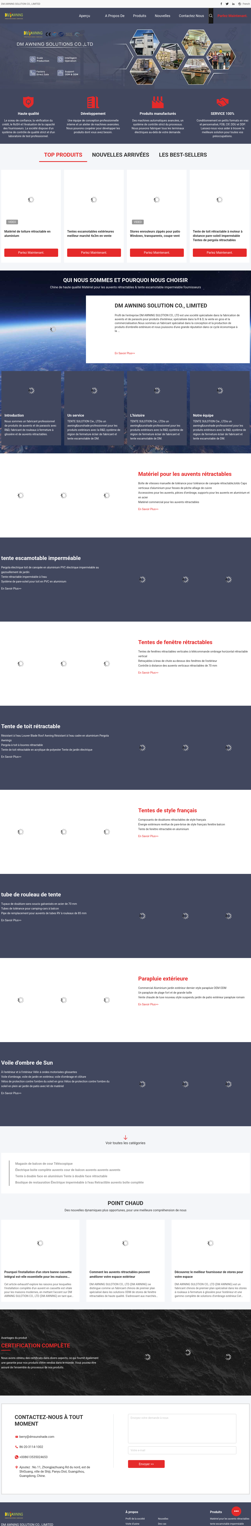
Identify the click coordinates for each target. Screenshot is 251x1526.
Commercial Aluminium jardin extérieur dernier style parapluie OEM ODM (182, 987)
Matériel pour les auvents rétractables (185, 474)
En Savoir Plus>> (125, 353)
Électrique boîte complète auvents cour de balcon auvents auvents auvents (67, 1170)
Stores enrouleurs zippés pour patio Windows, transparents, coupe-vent (155, 234)
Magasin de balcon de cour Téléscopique (44, 1164)
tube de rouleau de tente (31, 894)
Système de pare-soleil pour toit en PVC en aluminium (33, 581)
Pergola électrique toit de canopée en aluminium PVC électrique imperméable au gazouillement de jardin (50, 570)
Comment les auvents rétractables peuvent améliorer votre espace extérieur (119, 1274)
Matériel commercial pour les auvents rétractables (168, 502)
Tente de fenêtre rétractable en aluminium (163, 829)
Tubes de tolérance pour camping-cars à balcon (30, 908)
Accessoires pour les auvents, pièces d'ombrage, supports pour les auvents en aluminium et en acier (194, 495)
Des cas (162, 1523)
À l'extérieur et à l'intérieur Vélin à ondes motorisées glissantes (39, 1072)
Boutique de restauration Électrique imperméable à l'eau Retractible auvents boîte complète (79, 1182)
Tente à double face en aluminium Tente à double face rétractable (61, 1176)
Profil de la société (135, 1518)
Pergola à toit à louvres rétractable (22, 745)
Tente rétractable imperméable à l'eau (24, 576)
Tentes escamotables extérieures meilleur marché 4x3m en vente (90, 234)
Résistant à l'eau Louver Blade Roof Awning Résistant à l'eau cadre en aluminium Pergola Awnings (55, 738)
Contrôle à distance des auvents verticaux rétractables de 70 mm (177, 665)
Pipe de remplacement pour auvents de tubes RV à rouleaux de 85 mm (44, 913)
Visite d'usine (132, 1523)
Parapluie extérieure (163, 978)
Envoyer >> (146, 1464)
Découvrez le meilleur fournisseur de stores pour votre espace (209, 1274)
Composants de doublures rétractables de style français (172, 819)
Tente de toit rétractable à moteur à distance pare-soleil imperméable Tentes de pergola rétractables (217, 236)
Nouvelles (163, 1518)
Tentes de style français (167, 810)
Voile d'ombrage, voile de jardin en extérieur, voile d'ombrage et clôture (43, 1076)
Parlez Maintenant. (31, 252)
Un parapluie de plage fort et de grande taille (165, 992)
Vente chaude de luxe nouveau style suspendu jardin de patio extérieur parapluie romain (191, 997)
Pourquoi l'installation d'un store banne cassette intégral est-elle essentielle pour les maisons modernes (38, 1274)
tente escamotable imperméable (41, 558)
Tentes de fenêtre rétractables (175, 642)
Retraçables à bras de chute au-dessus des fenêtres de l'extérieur (177, 660)
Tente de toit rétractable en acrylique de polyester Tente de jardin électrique (46, 749)
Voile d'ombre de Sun (27, 1063)
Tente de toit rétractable (30, 726)
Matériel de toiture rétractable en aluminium (27, 234)
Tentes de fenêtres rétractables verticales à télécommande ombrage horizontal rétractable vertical (193, 654)
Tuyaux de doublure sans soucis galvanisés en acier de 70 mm (39, 903)
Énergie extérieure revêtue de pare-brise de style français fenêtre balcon (181, 824)
